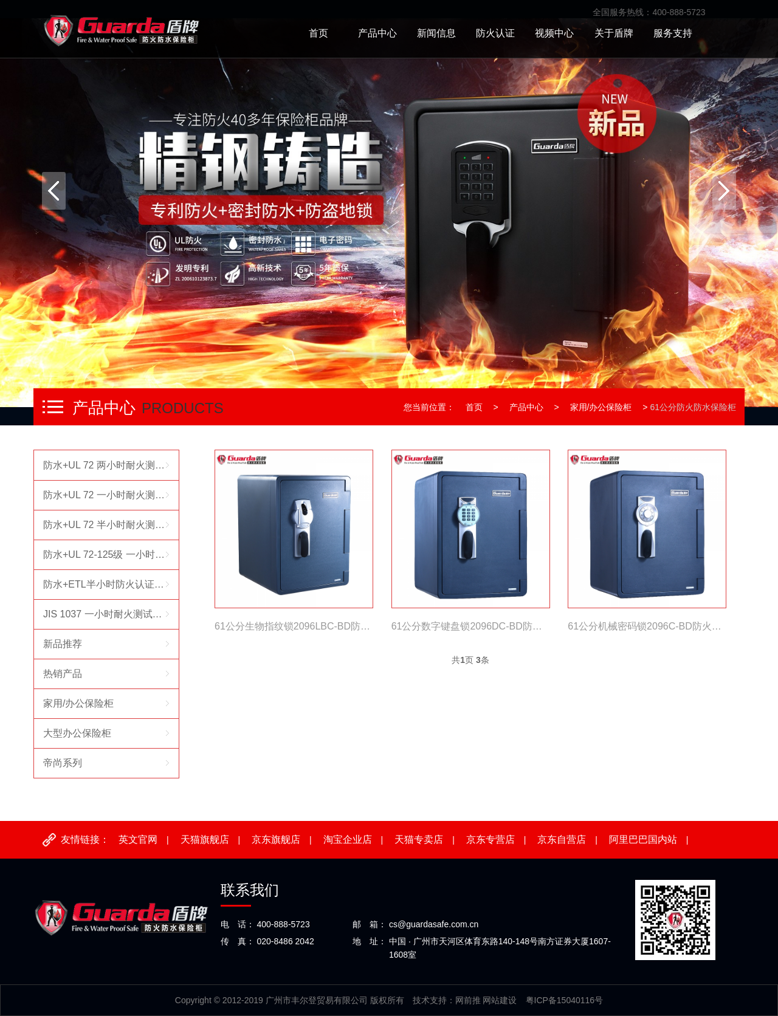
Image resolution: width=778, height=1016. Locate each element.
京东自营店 (561, 839)
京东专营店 (490, 839)
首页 (474, 407)
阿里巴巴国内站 (643, 839)
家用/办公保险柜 (601, 407)
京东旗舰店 (276, 839)
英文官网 (138, 839)
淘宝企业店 (347, 839)
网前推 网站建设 (486, 1000)
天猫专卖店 (418, 839)
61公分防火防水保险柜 (693, 407)
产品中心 (526, 407)
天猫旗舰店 (205, 839)
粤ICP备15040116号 (565, 1000)
